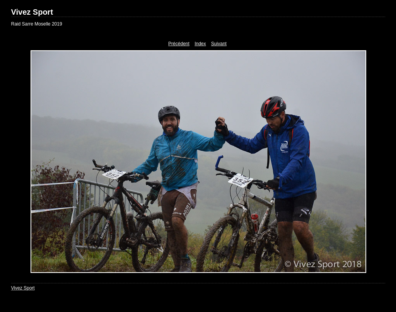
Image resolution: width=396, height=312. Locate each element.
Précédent (178, 43)
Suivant (219, 43)
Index (200, 43)
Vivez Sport (32, 12)
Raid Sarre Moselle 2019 (36, 24)
